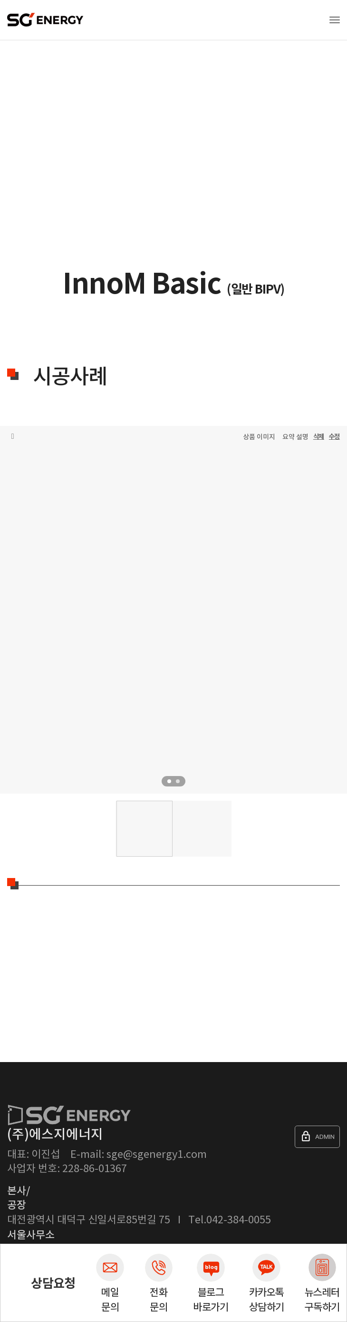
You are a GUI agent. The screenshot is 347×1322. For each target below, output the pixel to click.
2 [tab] (178, 781)
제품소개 (47, 88)
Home (14, 88)
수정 (334, 436)
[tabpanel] (173, 620)
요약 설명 (295, 437)
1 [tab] (169, 781)
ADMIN (317, 1136)
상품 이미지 (259, 437)
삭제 (318, 436)
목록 (12, 436)
